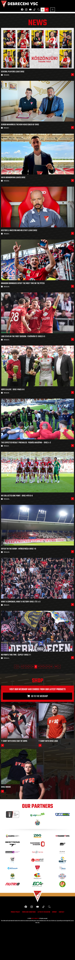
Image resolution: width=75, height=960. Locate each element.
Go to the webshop (37, 696)
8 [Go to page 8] (27, 666)
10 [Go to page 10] (32, 666)
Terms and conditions (29, 912)
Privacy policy (15, 912)
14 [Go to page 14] (44, 666)
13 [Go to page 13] (41, 666)
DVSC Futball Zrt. (35, 919)
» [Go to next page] (59, 666)
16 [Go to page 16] (51, 666)
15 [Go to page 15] (48, 666)
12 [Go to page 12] (38, 666)
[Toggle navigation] (52, 9)
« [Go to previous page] (15, 666)
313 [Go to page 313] (56, 666)
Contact (61, 912)
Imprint (54, 912)
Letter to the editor (44, 912)
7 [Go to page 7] (24, 666)
